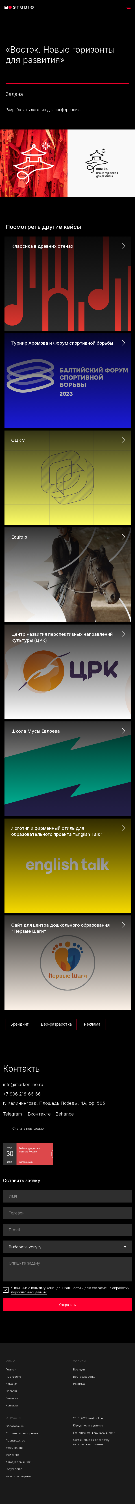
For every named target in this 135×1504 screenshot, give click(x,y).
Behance (65, 1114)
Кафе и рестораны (18, 1476)
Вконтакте (39, 1114)
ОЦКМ (18, 440)
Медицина (12, 1455)
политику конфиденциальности (56, 1288)
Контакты (12, 1405)
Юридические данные (88, 1425)
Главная (11, 1369)
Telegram (12, 1114)
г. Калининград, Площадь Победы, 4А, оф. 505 (54, 1103)
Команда (11, 1384)
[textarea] (67, 1269)
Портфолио (13, 1376)
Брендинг (19, 1024)
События (11, 1391)
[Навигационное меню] (128, 7)
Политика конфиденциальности (94, 1432)
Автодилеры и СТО (18, 1462)
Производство (15, 1440)
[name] (67, 1196)
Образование (15, 1426)
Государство (14, 1469)
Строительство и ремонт (23, 1433)
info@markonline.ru (23, 1084)
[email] (67, 1230)
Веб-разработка (56, 1024)
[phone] (67, 1213)
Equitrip (19, 537)
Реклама (92, 1024)
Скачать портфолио (28, 1128)
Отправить (67, 1305)
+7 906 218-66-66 (22, 1094)
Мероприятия (15, 1447)
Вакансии (12, 1398)
